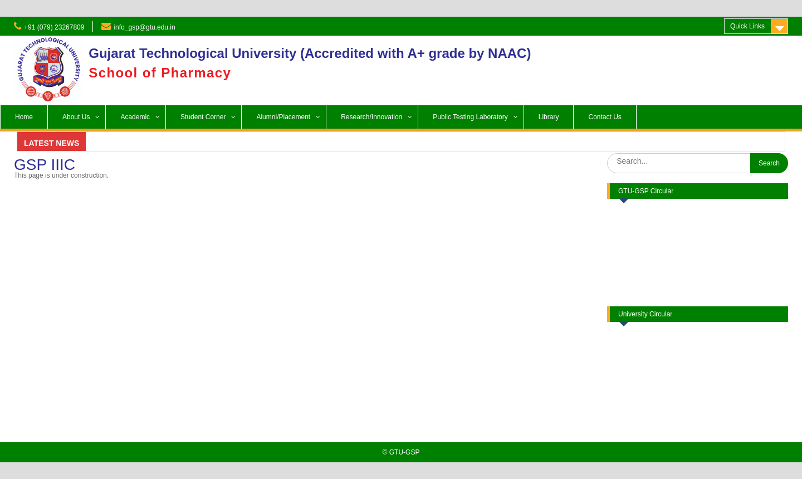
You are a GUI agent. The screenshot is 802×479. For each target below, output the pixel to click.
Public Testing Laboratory (470, 117)
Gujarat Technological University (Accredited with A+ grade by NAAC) (310, 53)
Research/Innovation (371, 117)
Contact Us (604, 117)
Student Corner (203, 117)
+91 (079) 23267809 (54, 27)
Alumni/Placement (283, 117)
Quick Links (747, 26)
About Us (76, 117)
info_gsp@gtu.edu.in (144, 27)
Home (24, 117)
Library (549, 117)
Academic (135, 117)
